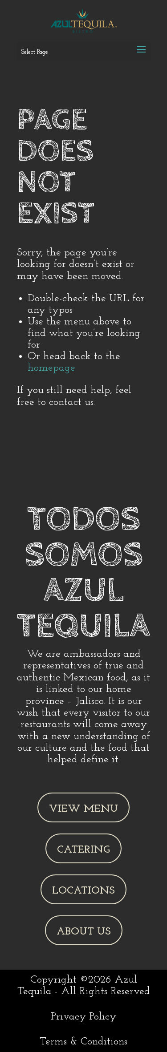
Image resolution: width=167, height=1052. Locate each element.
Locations (83, 891)
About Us (84, 932)
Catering (83, 850)
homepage (51, 368)
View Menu (83, 809)
